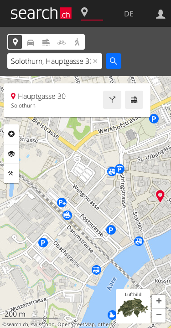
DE (129, 14)
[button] (159, 302)
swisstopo (43, 324)
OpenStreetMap (76, 324)
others (105, 324)
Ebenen (11, 154)
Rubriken (11, 134)
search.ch (17, 324)
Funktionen (11, 173)
